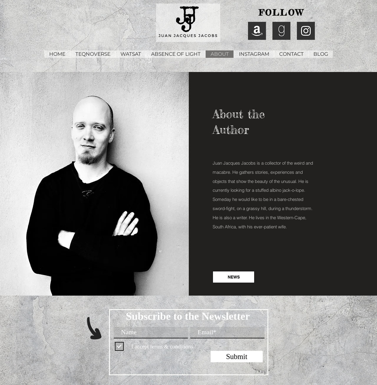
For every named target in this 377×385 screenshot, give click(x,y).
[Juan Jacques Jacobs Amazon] (257, 31)
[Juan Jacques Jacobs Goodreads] (281, 31)
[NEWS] (233, 277)
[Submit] (237, 356)
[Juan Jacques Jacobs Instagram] (306, 31)
